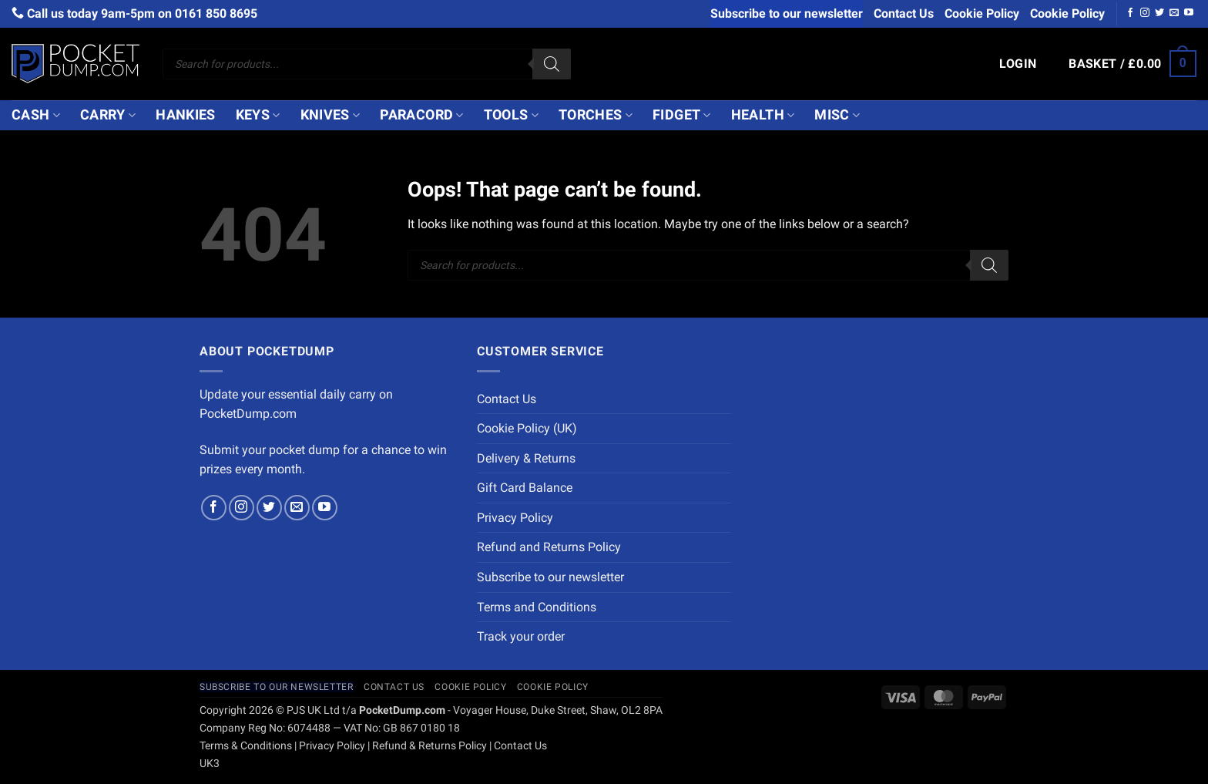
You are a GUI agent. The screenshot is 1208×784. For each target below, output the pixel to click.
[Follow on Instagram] (1144, 13)
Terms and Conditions (536, 607)
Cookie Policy (982, 13)
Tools (511, 115)
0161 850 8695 (216, 13)
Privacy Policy (515, 517)
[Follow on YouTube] (1188, 13)
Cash (36, 115)
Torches (596, 115)
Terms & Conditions (246, 745)
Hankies (185, 115)
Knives (330, 115)
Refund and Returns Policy (549, 547)
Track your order (521, 636)
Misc (837, 115)
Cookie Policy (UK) (527, 428)
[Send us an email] (1174, 13)
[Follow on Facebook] (1130, 13)
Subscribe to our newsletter (786, 13)
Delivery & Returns (526, 458)
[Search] (551, 64)
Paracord (421, 115)
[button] (1018, 64)
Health (763, 115)
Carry (108, 115)
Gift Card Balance (524, 487)
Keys (258, 115)
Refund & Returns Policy (429, 745)
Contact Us (904, 13)
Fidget (682, 115)
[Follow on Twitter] (1159, 13)
